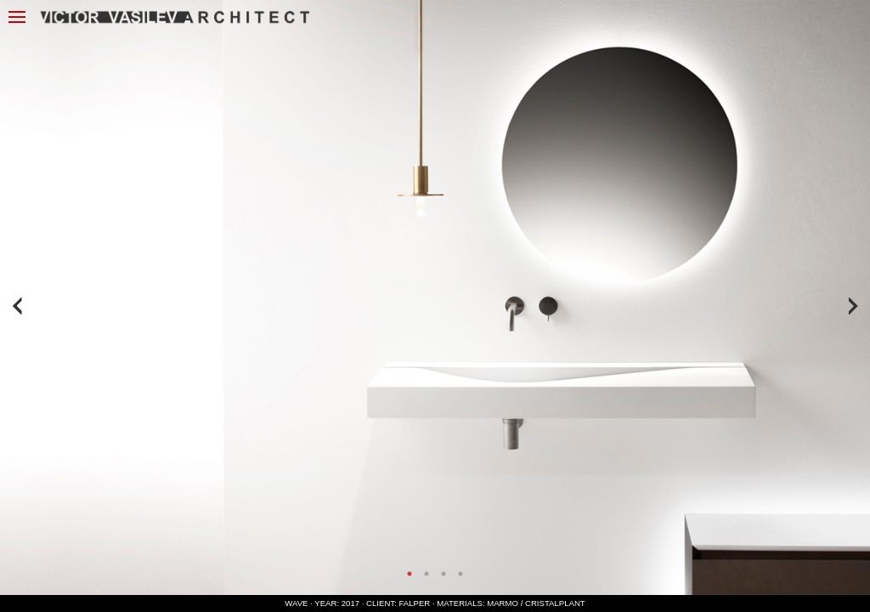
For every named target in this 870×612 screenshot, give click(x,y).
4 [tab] (460, 573)
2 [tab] (426, 573)
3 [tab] (443, 573)
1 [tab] (409, 573)
